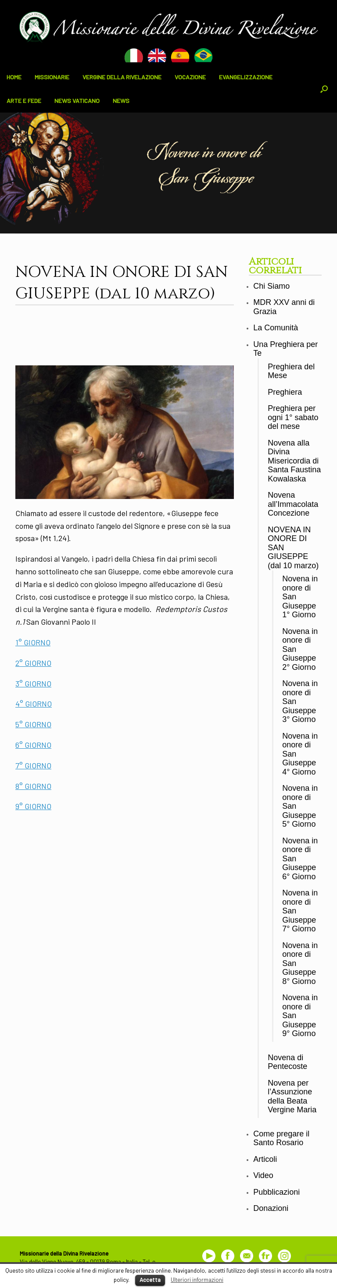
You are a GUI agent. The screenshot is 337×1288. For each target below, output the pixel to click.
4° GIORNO (33, 703)
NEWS (121, 100)
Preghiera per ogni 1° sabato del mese (293, 417)
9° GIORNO (33, 806)
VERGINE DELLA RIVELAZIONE (121, 77)
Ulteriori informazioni (197, 1279)
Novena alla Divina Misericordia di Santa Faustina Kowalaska (294, 461)
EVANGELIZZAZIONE (245, 77)
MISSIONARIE (52, 77)
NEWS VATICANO (77, 100)
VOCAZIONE (190, 77)
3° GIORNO (33, 683)
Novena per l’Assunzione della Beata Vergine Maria (292, 1097)
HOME (14, 77)
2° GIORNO (33, 663)
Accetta (150, 1279)
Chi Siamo (271, 286)
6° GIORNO (33, 745)
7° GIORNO (33, 765)
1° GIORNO (32, 642)
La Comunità (275, 327)
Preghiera (285, 392)
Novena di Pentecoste (287, 1062)
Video (263, 1175)
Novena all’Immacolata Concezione (293, 504)
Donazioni (270, 1208)
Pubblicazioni (276, 1192)
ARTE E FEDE (24, 100)
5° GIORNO (33, 724)
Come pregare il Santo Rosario (281, 1138)
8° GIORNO (33, 786)
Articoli (265, 1159)
